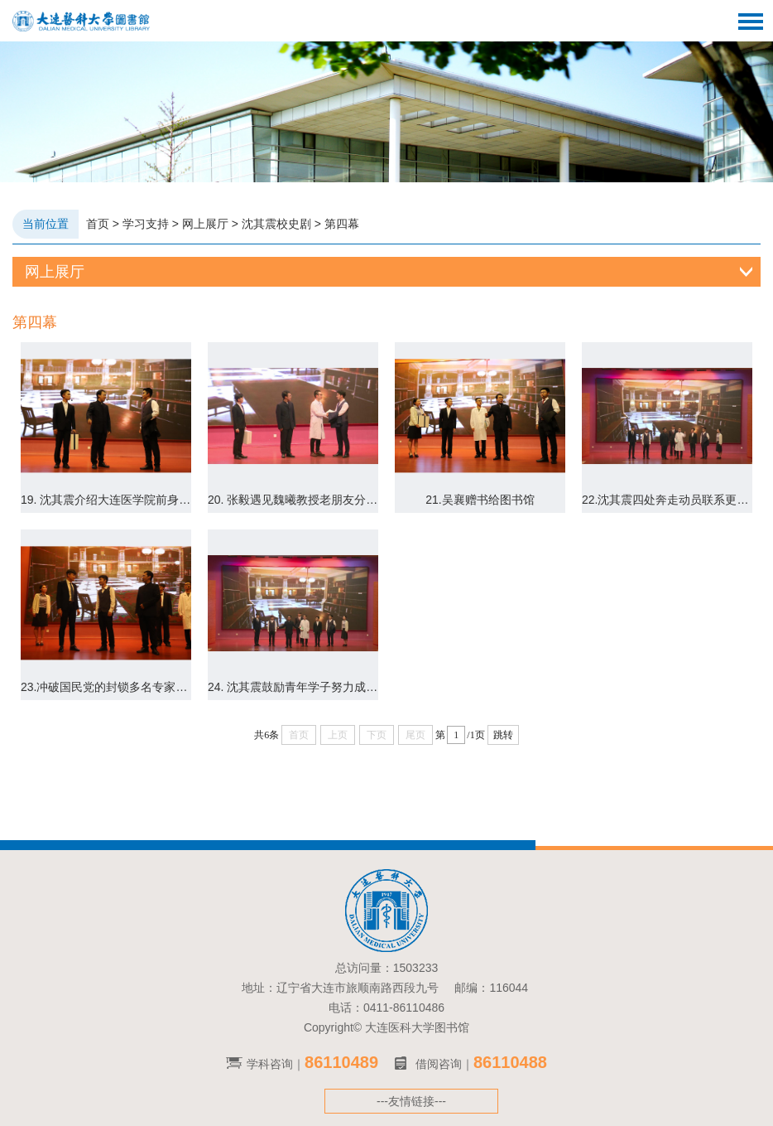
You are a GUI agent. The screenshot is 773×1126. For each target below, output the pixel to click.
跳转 (503, 735)
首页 (97, 223)
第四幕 (341, 223)
